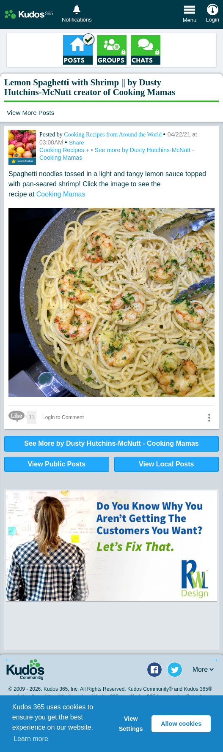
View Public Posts (56, 464)
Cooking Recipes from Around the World (113, 134)
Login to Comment (63, 417)
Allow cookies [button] (181, 723)
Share (76, 142)
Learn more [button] (31, 738)
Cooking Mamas (60, 194)
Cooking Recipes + (65, 150)
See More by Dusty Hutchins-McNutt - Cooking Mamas (111, 443)
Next (214, 659)
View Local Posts (166, 464)
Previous (8, 659)
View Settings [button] (131, 723)
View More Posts (30, 112)
